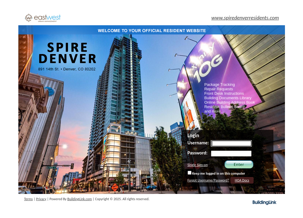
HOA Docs (242, 180)
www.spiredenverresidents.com (245, 18)
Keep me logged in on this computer (216, 173)
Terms (28, 199)
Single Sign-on (198, 165)
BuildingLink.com (79, 199)
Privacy (41, 199)
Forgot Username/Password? (208, 180)
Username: (198, 143)
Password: (198, 153)
